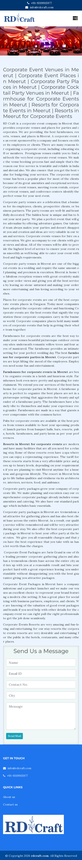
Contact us (10, 804)
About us (9, 797)
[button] (6, 41)
